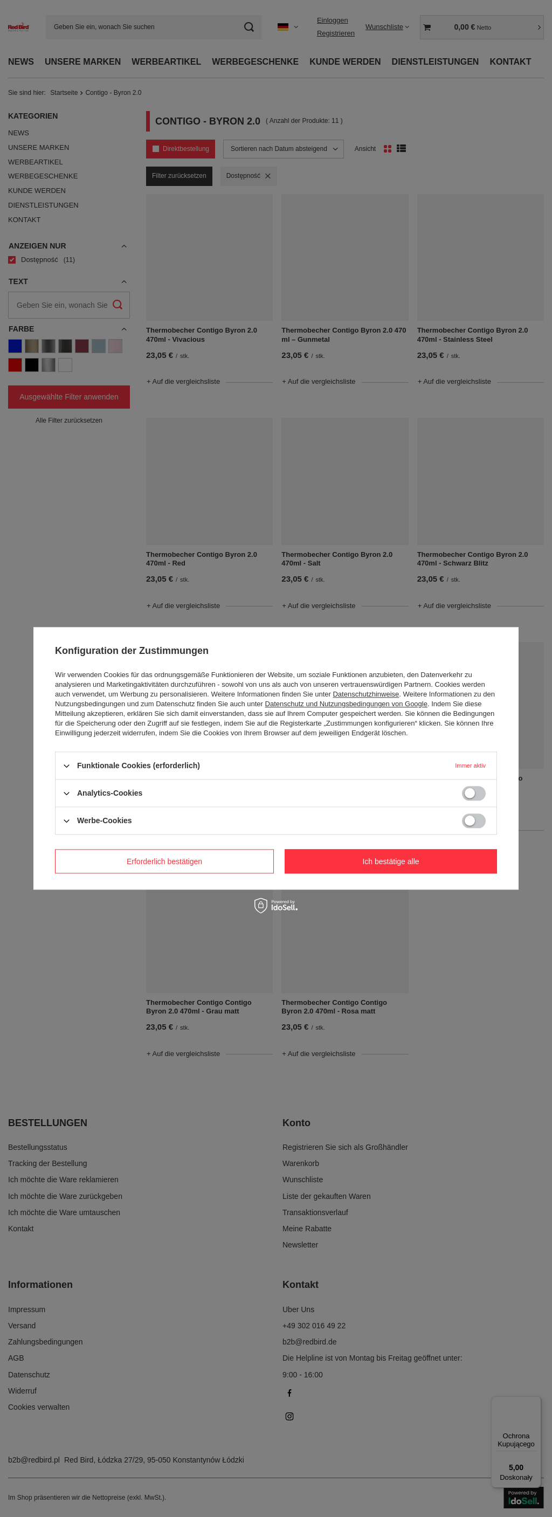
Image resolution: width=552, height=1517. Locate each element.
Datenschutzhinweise (366, 694)
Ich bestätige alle (390, 861)
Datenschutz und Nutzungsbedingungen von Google (346, 704)
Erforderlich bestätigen (164, 861)
